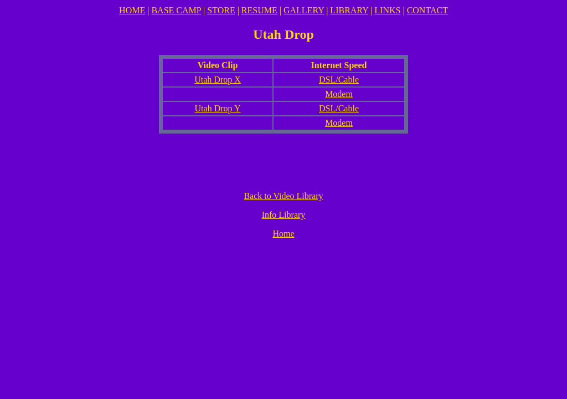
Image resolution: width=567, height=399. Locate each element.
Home (283, 233)
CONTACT (427, 10)
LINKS (387, 10)
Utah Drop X (217, 79)
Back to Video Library (283, 196)
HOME (132, 10)
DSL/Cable (339, 79)
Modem (339, 94)
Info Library (284, 214)
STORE (221, 10)
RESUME (259, 10)
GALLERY (304, 10)
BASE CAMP (176, 10)
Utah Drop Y (218, 108)
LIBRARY (349, 10)
